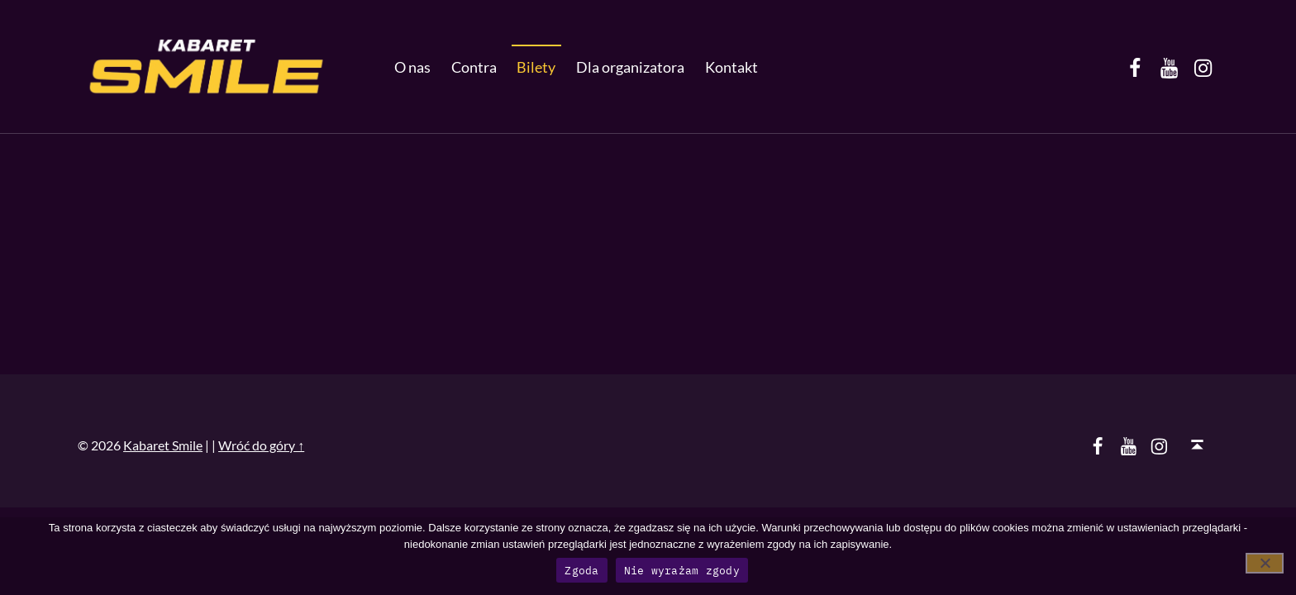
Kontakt (731, 67)
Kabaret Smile (162, 445)
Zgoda (581, 571)
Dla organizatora (630, 67)
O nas (412, 67)
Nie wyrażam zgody (682, 571)
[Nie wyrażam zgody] (1265, 563)
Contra (474, 67)
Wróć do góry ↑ (261, 445)
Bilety (536, 67)
